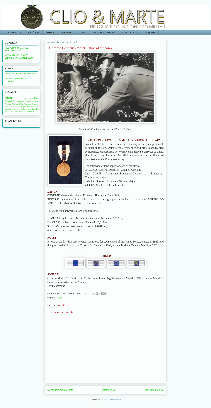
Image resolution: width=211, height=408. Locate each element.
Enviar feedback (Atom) (111, 400)
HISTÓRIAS (33, 32)
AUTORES (51, 32)
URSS (12, 111)
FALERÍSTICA (14, 32)
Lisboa (14, 109)
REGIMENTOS (69, 32)
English (60, 297)
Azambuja (27, 104)
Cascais (13, 106)
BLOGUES (150, 32)
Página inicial (109, 390)
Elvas (31, 106)
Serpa (7, 111)
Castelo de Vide (22, 106)
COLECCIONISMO (130, 32)
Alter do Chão (17, 104)
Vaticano (18, 111)
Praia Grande (32, 109)
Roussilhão (10, 101)
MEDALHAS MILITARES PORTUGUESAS (16, 49)
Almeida (8, 104)
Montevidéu (31, 98)
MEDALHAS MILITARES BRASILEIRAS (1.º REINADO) (19, 56)
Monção (22, 109)
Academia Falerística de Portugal (20, 73)
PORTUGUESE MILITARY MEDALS (99, 32)
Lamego (8, 109)
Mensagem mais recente (60, 390)
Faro (36, 106)
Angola (21, 101)
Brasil (9, 98)
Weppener (31, 111)
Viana (24, 111)
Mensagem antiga (154, 390)
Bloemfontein (32, 101)
